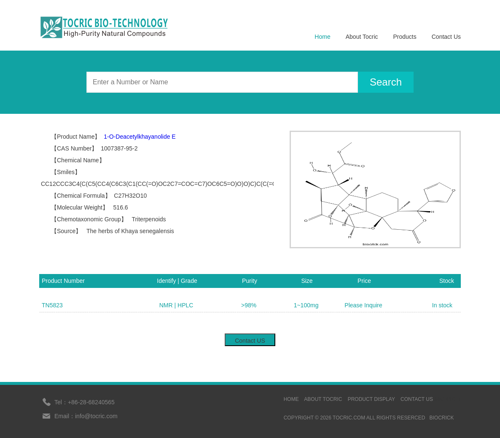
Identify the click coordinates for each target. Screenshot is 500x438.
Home (322, 36)
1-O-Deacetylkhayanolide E (139, 136)
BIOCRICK (441, 418)
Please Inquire (363, 305)
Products (405, 36)
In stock (442, 305)
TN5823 (52, 305)
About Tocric (362, 36)
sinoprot (447, 399)
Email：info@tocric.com (86, 416)
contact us (417, 399)
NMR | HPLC (176, 305)
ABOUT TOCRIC (323, 399)
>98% (248, 305)
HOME (291, 399)
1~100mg (306, 305)
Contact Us (446, 36)
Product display (371, 399)
